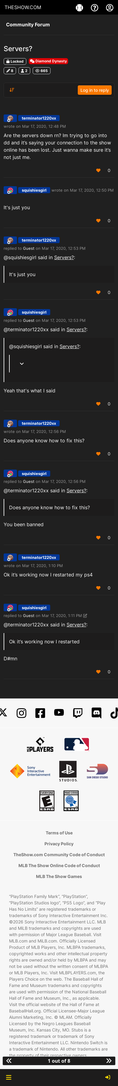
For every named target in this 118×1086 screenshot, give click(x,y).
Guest (28, 248)
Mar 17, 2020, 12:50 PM (92, 190)
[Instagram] (21, 713)
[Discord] (96, 713)
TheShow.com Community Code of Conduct (59, 854)
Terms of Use (59, 832)
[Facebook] (40, 713)
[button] (8, 1077)
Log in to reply (94, 90)
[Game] (80, 7)
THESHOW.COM (23, 7)
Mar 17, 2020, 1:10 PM (42, 565)
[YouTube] (59, 713)
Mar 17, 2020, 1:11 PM (62, 615)
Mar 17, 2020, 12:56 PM (44, 431)
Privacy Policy (59, 843)
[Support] (95, 7)
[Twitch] (78, 713)
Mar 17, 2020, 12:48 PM (44, 126)
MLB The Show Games (59, 876)
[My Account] (109, 7)
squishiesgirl (34, 190)
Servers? (64, 257)
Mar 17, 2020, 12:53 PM (64, 248)
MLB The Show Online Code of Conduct (59, 865)
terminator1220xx (39, 118)
